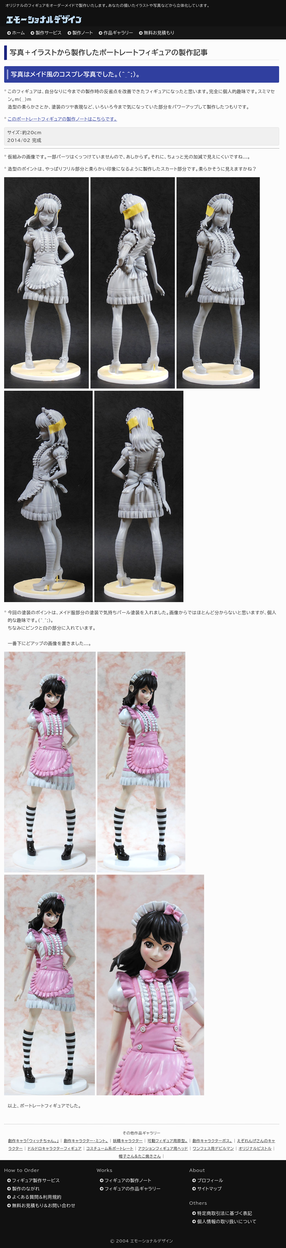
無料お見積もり (159, 33)
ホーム (18, 33)
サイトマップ (209, 1189)
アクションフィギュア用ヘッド (163, 1148)
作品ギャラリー (118, 33)
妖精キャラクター (128, 1141)
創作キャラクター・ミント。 (86, 1141)
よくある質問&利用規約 (37, 1197)
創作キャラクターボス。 (212, 1141)
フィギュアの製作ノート (128, 1180)
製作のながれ (26, 1189)
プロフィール (210, 1180)
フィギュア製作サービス (36, 1180)
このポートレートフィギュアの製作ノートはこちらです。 (62, 119)
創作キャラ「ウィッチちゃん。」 (33, 1141)
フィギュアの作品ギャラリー (133, 1189)
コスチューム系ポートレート (109, 1148)
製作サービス (49, 33)
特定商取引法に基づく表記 (224, 1213)
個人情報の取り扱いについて (226, 1221)
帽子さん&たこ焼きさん (140, 1156)
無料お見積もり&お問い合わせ (43, 1205)
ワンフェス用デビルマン (213, 1148)
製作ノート (83, 33)
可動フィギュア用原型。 (168, 1141)
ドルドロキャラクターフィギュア (55, 1148)
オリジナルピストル (255, 1148)
